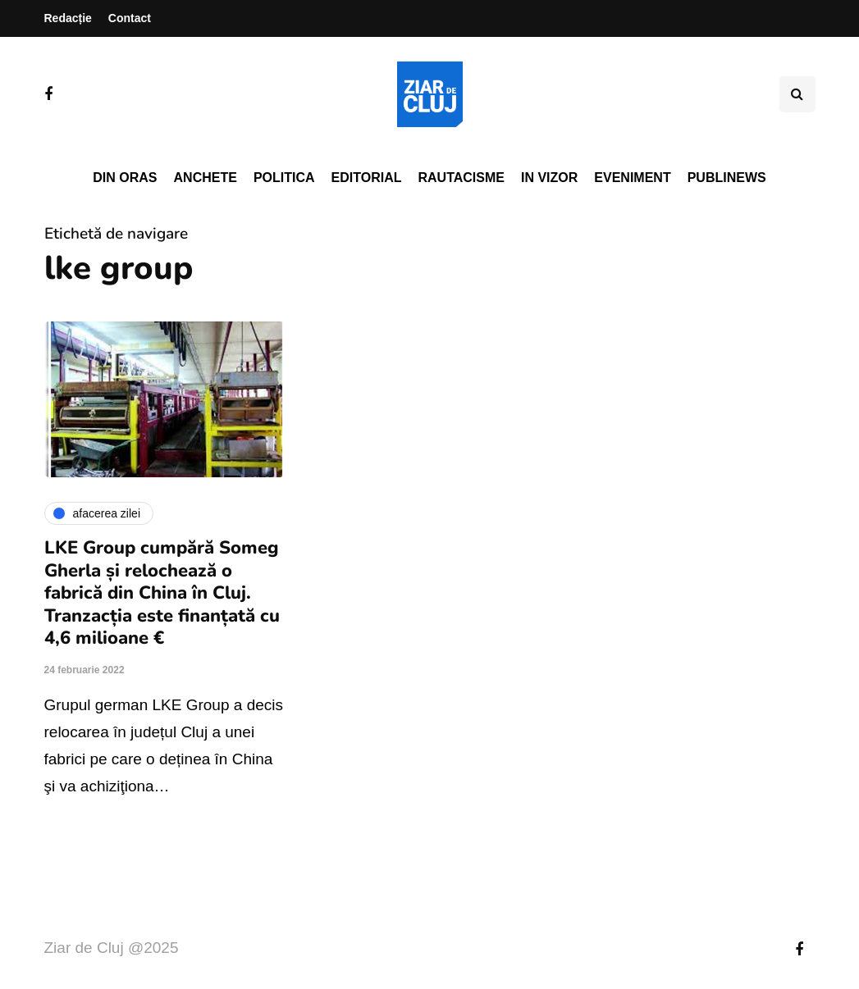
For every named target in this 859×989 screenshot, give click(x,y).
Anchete (205, 178)
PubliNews (727, 178)
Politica (284, 178)
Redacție (68, 18)
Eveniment (632, 178)
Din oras (125, 178)
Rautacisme (461, 178)
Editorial (366, 178)
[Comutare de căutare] (797, 94)
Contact (129, 18)
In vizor (549, 178)
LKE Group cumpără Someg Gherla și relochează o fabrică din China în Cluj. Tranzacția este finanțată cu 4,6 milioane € (162, 593)
